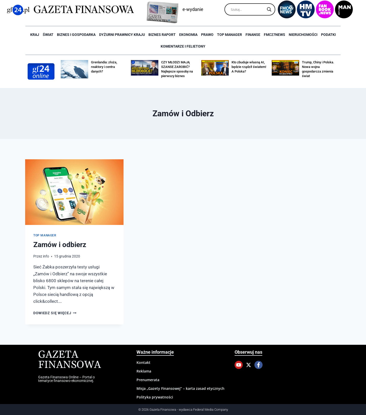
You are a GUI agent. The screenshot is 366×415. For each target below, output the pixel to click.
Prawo (207, 35)
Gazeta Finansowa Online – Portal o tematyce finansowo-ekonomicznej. (66, 379)
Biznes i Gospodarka (76, 35)
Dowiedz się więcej (55, 313)
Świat (48, 35)
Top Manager (229, 35)
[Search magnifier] (269, 9)
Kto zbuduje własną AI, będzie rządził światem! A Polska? (249, 66)
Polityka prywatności (154, 397)
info (46, 256)
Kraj (34, 35)
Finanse (253, 35)
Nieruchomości (303, 35)
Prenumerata (147, 379)
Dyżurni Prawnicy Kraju (122, 35)
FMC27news (274, 35)
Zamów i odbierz (59, 244)
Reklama (143, 371)
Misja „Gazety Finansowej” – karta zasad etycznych (180, 388)
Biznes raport (162, 35)
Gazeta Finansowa (69, 359)
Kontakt (143, 362)
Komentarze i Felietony (183, 46)
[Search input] (247, 9)
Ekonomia (188, 35)
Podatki (328, 35)
